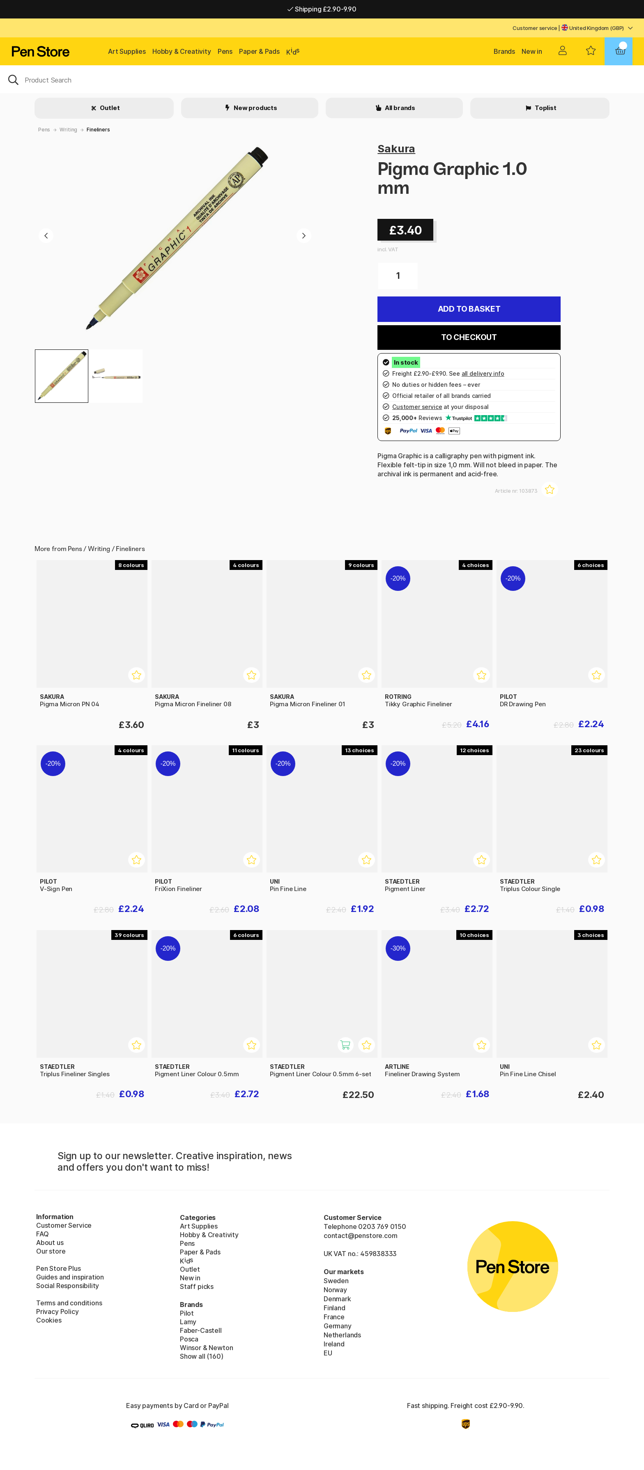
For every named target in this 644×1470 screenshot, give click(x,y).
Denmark (337, 1299)
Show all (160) (201, 1356)
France (334, 1317)
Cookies (49, 1320)
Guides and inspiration (70, 1277)
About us (50, 1242)
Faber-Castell (201, 1330)
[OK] (322, 79)
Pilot (187, 1313)
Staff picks (197, 1286)
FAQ (42, 1234)
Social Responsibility (67, 1286)
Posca (189, 1339)
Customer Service (64, 1225)
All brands (399, 108)
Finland (334, 1308)
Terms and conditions (69, 1303)
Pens (225, 51)
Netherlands (342, 1335)
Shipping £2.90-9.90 (322, 9)
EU (328, 1353)
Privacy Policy (57, 1311)
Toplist (545, 108)
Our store (50, 1251)
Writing (68, 129)
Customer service (535, 28)
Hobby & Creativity (181, 51)
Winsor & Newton (206, 1348)
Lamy (188, 1322)
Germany (338, 1326)
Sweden (336, 1281)
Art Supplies (127, 51)
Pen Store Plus (58, 1268)
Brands (504, 51)
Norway (335, 1290)
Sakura (396, 148)
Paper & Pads (259, 51)
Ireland (334, 1344)
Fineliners (98, 129)
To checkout (469, 337)
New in (532, 51)
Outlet (109, 108)
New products (254, 108)
